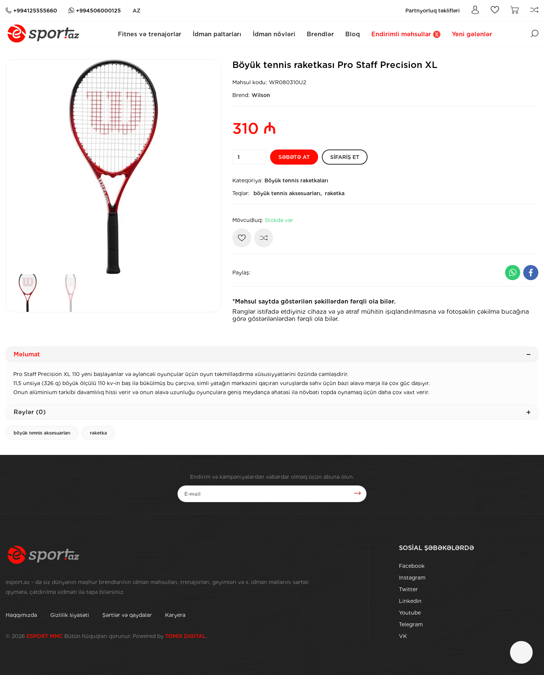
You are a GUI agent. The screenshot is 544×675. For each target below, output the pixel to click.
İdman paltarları (217, 34)
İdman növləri (274, 34)
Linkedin (410, 601)
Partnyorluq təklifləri (432, 11)
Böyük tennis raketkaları (296, 180)
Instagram (412, 578)
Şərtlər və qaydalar (127, 615)
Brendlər (320, 34)
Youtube (410, 613)
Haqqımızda (21, 615)
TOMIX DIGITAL (185, 636)
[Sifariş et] (345, 157)
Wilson (261, 95)
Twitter (408, 589)
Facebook (412, 566)
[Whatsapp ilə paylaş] (512, 272)
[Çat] (521, 652)
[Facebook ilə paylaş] (530, 272)
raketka (335, 193)
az (137, 11)
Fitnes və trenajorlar (149, 34)
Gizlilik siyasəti (69, 615)
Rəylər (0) (272, 412)
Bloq (352, 34)
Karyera (175, 615)
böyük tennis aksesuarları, (287, 193)
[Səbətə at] (294, 157)
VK (403, 636)
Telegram (411, 624)
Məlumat (272, 354)
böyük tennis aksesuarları (42, 433)
